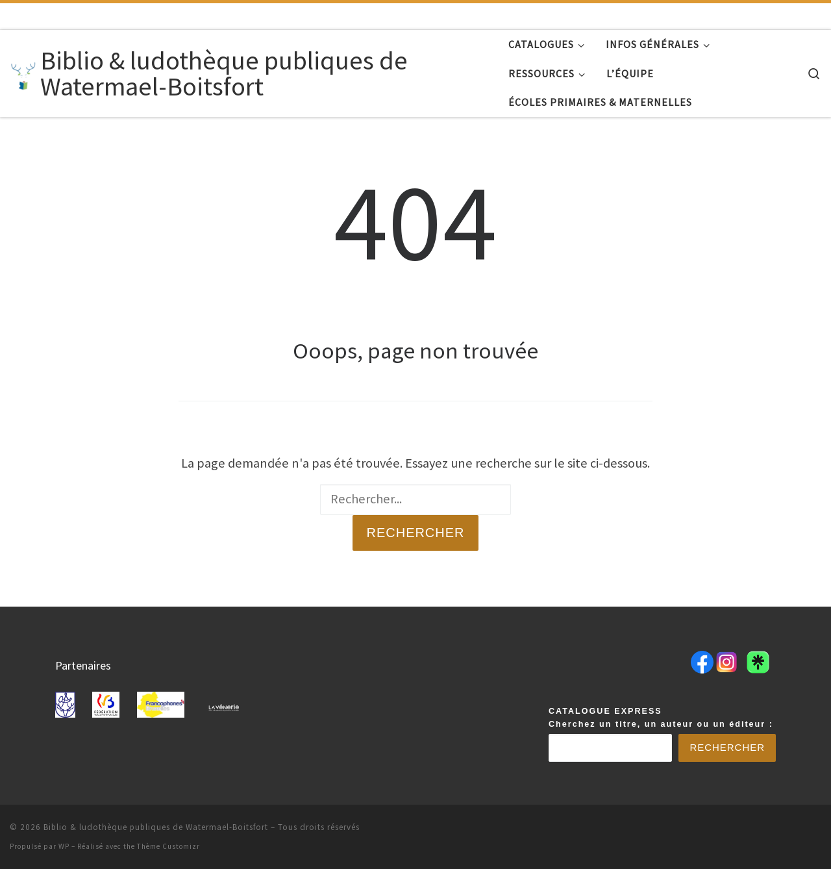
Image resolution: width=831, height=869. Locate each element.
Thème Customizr (168, 846)
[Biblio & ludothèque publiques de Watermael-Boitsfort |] (23, 73)
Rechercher (415, 532)
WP (63, 846)
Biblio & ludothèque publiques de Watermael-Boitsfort (155, 827)
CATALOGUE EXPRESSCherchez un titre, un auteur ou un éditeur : (661, 717)
